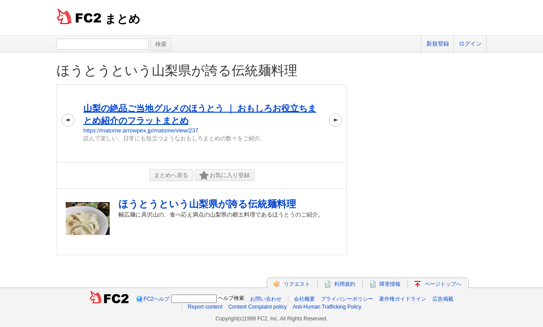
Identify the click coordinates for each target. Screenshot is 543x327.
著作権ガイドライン (402, 299)
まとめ (122, 18)
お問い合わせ (266, 299)
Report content (205, 307)
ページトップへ (443, 284)
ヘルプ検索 (231, 298)
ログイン (470, 43)
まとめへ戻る (171, 175)
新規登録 (437, 43)
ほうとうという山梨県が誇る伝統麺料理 (177, 70)
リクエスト (297, 284)
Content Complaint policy (257, 307)
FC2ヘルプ (157, 299)
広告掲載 (443, 299)
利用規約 (344, 284)
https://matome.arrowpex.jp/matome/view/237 (140, 130)
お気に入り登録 (225, 175)
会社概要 (304, 299)
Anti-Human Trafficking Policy (327, 307)
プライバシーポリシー (347, 299)
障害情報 (389, 284)
